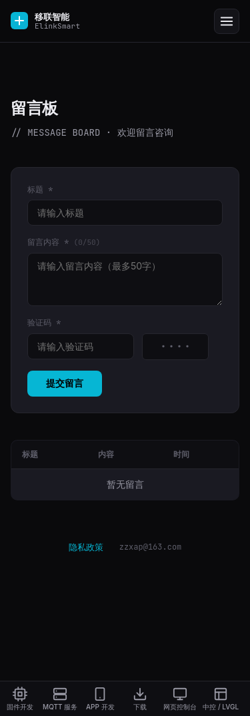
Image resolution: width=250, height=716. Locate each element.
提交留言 (64, 383)
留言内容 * (63, 242)
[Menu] (226, 21)
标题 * (40, 189)
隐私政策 (86, 547)
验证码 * (44, 322)
